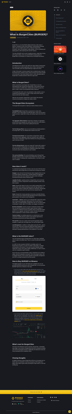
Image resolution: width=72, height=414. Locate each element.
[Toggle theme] (70, 2)
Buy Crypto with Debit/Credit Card (30, 271)
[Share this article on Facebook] (57, 10)
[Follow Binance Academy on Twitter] (52, 397)
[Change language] (67, 2)
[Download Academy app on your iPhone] (14, 404)
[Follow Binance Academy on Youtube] (56, 397)
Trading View (38, 315)
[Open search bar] (65, 2)
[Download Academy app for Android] (21, 404)
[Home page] (5, 2)
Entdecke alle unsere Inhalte (36, 392)
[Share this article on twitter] (54, 10)
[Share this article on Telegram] (61, 10)
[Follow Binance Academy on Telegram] (54, 397)
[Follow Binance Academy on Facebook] (50, 397)
